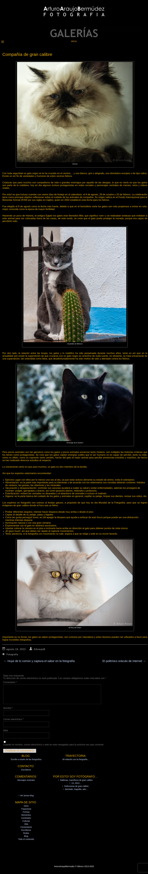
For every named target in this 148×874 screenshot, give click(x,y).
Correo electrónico (13, 719)
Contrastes (26, 818)
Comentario (10, 682)
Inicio (26, 806)
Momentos (26, 815)
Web (5, 730)
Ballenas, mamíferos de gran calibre (76, 780)
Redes (26, 833)
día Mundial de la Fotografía (109, 502)
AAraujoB (39, 649)
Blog (26, 836)
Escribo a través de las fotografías (26, 759)
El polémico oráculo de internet (124, 661)
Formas (26, 812)
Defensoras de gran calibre (76, 786)
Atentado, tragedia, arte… (76, 789)
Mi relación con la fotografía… (75, 759)
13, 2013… (77, 783)
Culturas (26, 821)
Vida (26, 824)
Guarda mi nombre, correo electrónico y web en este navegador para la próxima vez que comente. (53, 744)
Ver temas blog (27, 795)
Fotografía (12, 654)
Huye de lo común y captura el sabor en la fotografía (39, 661)
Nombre (8, 708)
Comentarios (26, 827)
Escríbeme (26, 770)
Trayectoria (26, 809)
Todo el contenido (26, 839)
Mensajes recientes (26, 780)
